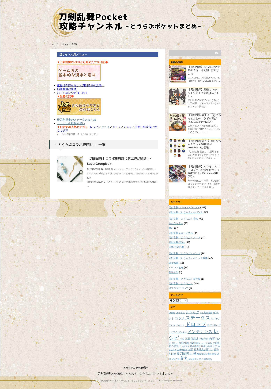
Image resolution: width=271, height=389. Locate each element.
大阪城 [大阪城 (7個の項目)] (209, 346)
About (65, 44)
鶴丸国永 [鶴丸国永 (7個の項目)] (208, 359)
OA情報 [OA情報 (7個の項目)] (172, 313)
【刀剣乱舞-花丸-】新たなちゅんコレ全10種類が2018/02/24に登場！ (204, 144)
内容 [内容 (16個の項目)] (212, 338)
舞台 (171, 228)
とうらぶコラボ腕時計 (142, 169)
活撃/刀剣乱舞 (176, 247)
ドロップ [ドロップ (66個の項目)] (195, 324)
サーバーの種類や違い (71, 123)
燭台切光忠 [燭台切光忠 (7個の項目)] (202, 354)
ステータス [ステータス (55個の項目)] (197, 317)
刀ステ (127, 126)
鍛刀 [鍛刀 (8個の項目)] (201, 359)
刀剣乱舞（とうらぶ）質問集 (184, 278)
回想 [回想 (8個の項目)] (203, 346)
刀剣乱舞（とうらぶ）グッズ (118, 169)
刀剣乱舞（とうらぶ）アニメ (184, 237)
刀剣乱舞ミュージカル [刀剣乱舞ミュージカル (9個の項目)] (201, 343)
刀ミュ (116, 126)
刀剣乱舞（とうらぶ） (181, 283)
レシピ (94, 126)
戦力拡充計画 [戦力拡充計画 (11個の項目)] (201, 349)
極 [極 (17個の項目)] (194, 353)
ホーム (55, 44)
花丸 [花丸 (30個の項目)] (184, 358)
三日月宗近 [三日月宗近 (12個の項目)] (191, 338)
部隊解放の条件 (67, 89)
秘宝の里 (173, 272)
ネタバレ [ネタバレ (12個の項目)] (212, 325)
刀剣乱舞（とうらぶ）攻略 (183, 218)
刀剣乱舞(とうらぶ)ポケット (184, 207)
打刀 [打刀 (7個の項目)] (211, 350)
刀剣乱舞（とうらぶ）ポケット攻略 (188, 258)
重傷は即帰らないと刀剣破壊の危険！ (80, 85)
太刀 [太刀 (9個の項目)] (215, 346)
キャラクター (176, 223)
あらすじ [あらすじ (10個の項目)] (180, 312)
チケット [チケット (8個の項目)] (180, 325)
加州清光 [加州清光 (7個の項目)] (185, 346)
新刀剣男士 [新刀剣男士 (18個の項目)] (184, 353)
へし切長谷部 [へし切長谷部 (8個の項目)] (206, 312)
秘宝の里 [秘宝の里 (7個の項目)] (175, 359)
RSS (74, 44)
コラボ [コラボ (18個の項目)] (179, 318)
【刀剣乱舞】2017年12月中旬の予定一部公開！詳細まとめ (204, 70)
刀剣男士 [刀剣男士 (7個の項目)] (217, 343)
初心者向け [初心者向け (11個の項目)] (175, 346)
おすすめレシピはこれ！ (72, 92)
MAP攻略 (174, 262)
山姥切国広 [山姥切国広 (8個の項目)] (182, 349)
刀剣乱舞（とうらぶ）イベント (186, 212)
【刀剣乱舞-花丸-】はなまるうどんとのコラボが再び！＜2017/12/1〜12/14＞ (204, 118)
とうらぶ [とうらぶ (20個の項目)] (192, 312)
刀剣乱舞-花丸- (177, 242)
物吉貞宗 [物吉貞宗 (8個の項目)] (212, 354)
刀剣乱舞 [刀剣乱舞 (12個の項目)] (183, 342)
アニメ (105, 126)
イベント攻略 (176, 267)
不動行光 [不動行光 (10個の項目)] (203, 338)
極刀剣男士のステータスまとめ (76, 119)
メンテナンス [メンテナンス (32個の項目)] (200, 331)
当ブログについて (178, 288)
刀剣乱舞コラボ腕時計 (123, 173)
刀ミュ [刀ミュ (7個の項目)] (175, 343)
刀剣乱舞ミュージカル (181, 232)
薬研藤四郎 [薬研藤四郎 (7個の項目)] (193, 359)
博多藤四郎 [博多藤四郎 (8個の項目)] (195, 346)
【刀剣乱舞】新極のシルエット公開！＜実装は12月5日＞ (203, 93)
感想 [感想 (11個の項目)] (190, 349)
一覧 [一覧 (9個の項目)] (182, 339)
